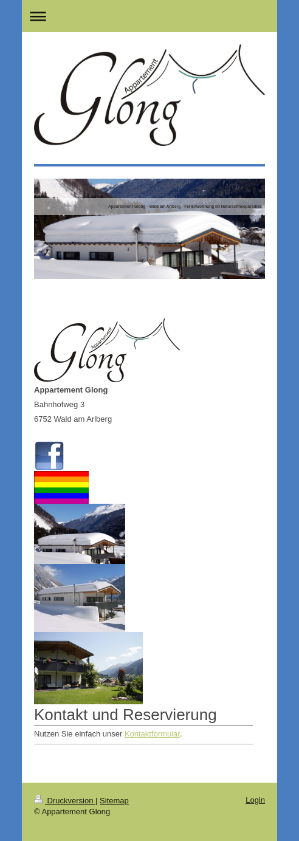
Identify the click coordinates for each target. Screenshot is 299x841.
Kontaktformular (152, 733)
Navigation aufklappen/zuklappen (149, 16)
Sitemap (114, 800)
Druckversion (64, 800)
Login (255, 800)
